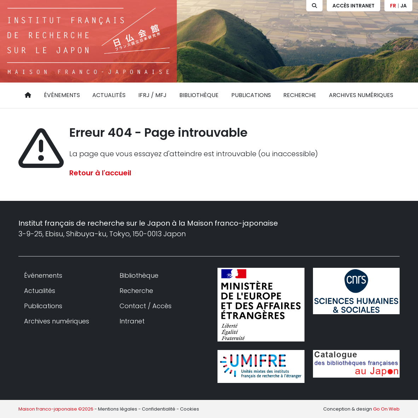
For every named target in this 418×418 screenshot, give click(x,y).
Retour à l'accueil (100, 173)
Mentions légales (117, 409)
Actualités (109, 95)
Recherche (299, 95)
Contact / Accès (146, 305)
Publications (251, 95)
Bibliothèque (199, 95)
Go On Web (386, 409)
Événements (62, 95)
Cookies (189, 409)
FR (393, 5)
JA (403, 5)
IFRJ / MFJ (152, 95)
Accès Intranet (353, 5)
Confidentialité (158, 409)
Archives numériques (361, 95)
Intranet (132, 321)
